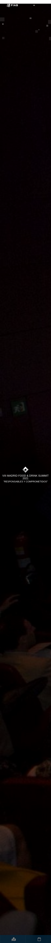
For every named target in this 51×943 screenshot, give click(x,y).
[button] (34, 5)
